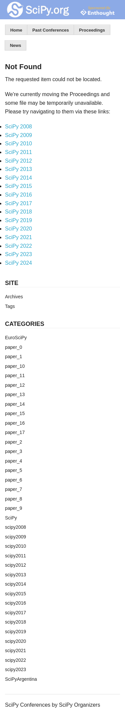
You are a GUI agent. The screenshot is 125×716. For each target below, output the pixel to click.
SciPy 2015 (18, 186)
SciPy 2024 (18, 263)
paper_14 (15, 404)
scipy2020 (15, 641)
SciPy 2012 (18, 161)
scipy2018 (15, 622)
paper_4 (13, 461)
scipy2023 (15, 669)
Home (16, 30)
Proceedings (92, 30)
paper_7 (13, 489)
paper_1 (13, 356)
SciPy (11, 517)
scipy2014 (15, 584)
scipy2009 (15, 536)
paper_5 (13, 470)
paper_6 (13, 480)
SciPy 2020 (18, 228)
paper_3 (13, 451)
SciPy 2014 (18, 178)
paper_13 (15, 394)
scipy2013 (15, 574)
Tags (10, 306)
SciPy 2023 (18, 254)
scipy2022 (15, 660)
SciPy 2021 (18, 237)
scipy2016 (15, 603)
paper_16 (15, 423)
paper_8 (13, 498)
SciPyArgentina (21, 679)
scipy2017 (15, 612)
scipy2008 (15, 527)
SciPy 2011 (18, 152)
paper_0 (13, 347)
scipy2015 (15, 593)
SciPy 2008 (18, 126)
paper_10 (15, 366)
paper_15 (15, 413)
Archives (14, 296)
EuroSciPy (16, 337)
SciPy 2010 (18, 143)
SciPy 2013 (18, 169)
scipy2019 (15, 631)
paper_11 (15, 375)
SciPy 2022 (18, 246)
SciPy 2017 (18, 203)
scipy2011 (15, 555)
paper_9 (13, 508)
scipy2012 (15, 565)
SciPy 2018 (18, 212)
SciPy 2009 (18, 135)
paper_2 (13, 442)
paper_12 (15, 385)
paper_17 (15, 432)
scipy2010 (15, 546)
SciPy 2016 (18, 195)
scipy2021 (15, 650)
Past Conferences (50, 30)
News (15, 45)
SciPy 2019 (18, 220)
